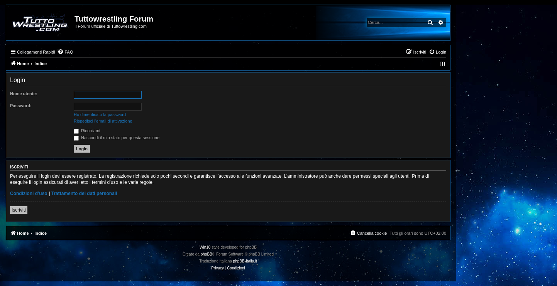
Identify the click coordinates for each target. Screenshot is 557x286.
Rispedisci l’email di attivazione (103, 121)
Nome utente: (23, 93)
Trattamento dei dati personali (84, 193)
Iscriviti (19, 210)
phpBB (206, 254)
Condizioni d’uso (28, 193)
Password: (21, 105)
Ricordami (87, 130)
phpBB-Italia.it (245, 261)
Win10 (205, 247)
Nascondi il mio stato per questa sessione (116, 137)
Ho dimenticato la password (100, 114)
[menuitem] (65, 52)
